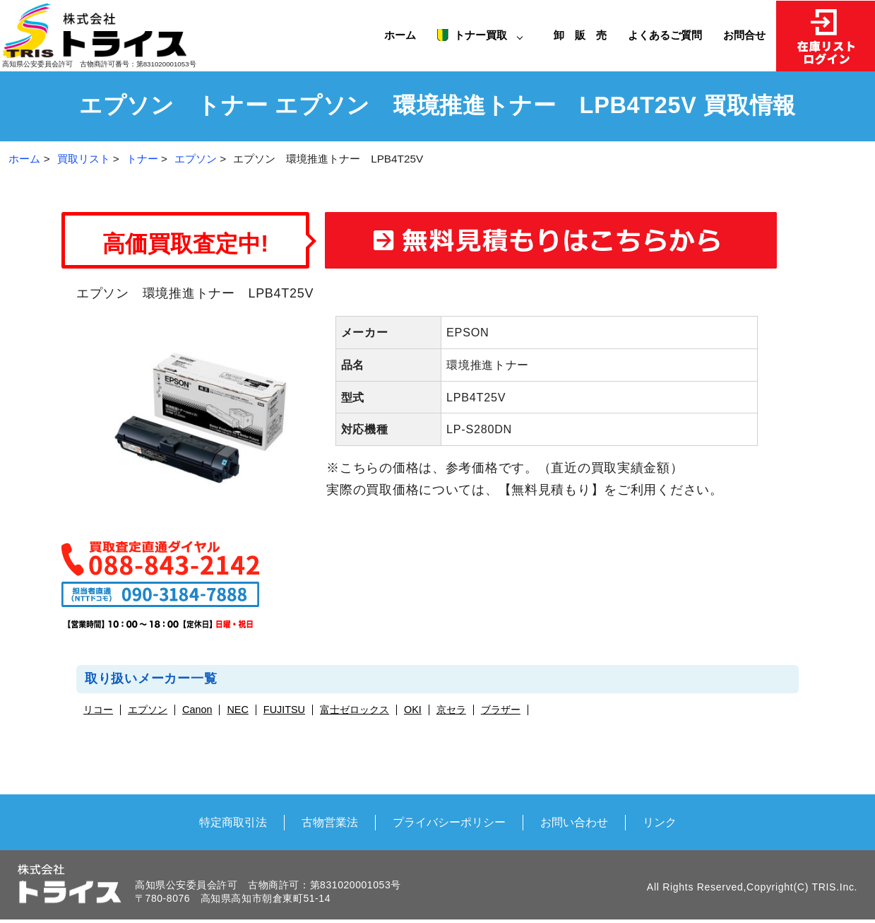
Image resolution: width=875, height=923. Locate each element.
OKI (413, 710)
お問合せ (744, 35)
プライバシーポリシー (449, 822)
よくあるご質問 (665, 35)
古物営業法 (330, 822)
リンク (660, 822)
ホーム (400, 35)
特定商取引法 (233, 822)
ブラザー (500, 710)
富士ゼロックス (354, 710)
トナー (142, 159)
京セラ (451, 710)
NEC (237, 710)
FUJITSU (284, 710)
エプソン (195, 159)
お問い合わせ (574, 822)
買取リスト (83, 159)
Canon (197, 710)
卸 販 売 (585, 35)
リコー (98, 710)
